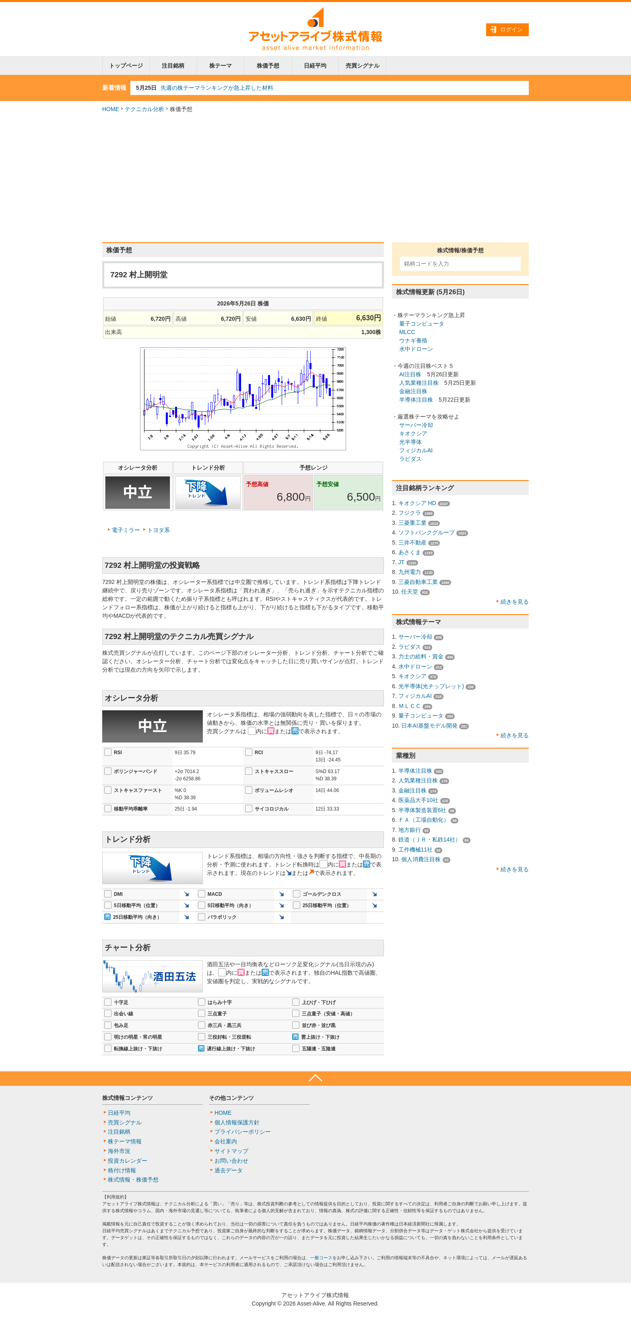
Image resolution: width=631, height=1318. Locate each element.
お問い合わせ (231, 1160)
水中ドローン (416, 349)
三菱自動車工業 (418, 582)
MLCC (407, 332)
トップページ (126, 65)
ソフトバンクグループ (426, 532)
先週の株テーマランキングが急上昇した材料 (217, 88)
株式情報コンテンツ (127, 1098)
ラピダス (410, 459)
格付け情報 (122, 1170)
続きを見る (515, 601)
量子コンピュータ (421, 323)
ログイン (511, 29)
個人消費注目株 (421, 859)
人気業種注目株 (419, 383)
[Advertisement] (315, 178)
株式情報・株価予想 (133, 1179)
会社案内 (225, 1141)
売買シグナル (362, 65)
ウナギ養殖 (413, 340)
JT (401, 562)
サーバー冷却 (416, 425)
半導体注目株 (416, 399)
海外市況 (119, 1151)
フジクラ (409, 512)
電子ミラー (126, 530)
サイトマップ (231, 1151)
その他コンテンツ (231, 1098)
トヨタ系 (158, 530)
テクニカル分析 (144, 109)
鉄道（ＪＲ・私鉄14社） (429, 839)
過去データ (228, 1170)
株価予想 (268, 65)
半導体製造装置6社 (422, 810)
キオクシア (413, 433)
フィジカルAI (416, 450)
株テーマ (220, 65)
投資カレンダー (127, 1160)
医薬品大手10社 (418, 800)
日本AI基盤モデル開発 (429, 725)
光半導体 (410, 442)
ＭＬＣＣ (409, 706)
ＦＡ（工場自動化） (423, 820)
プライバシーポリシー (242, 1131)
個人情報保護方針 (237, 1122)
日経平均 (315, 65)
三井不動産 (412, 542)
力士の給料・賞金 (420, 656)
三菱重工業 (412, 523)
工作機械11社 (415, 849)
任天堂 (409, 591)
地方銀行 (409, 830)
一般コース (321, 1257)
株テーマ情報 (125, 1141)
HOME (110, 109)
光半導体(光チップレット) (431, 686)
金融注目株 (413, 391)
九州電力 (409, 572)
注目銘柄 (173, 65)
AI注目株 (410, 374)
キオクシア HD (417, 503)
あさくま (409, 552)
